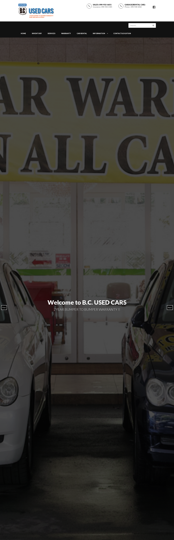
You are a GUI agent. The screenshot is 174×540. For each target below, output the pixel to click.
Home (23, 33)
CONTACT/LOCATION (122, 33)
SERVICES (51, 33)
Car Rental (82, 33)
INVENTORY (37, 33)
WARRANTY (66, 33)
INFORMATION (99, 33)
